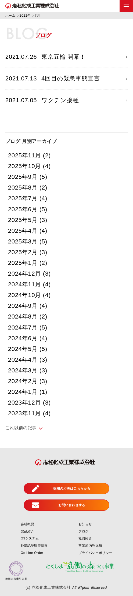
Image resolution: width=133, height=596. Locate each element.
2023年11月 (29, 413)
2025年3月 (27, 241)
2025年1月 (27, 263)
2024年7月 (27, 327)
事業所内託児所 (90, 545)
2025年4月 (27, 230)
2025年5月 (27, 220)
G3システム (30, 538)
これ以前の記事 (21, 427)
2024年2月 (27, 381)
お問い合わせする (58, 505)
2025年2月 (27, 252)
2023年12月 (29, 402)
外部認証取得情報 (34, 545)
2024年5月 (27, 349)
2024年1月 (27, 391)
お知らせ (85, 524)
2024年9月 (27, 305)
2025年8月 (27, 187)
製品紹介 (27, 531)
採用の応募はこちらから (61, 488)
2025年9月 (27, 176)
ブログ (83, 531)
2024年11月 (29, 284)
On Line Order (32, 553)
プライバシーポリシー (95, 553)
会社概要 (27, 524)
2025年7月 (27, 198)
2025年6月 (27, 209)
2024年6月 (27, 338)
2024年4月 (27, 359)
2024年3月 (27, 370)
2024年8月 (27, 316)
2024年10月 (29, 295)
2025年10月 (29, 166)
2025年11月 (29, 155)
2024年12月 (29, 273)
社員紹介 (85, 538)
